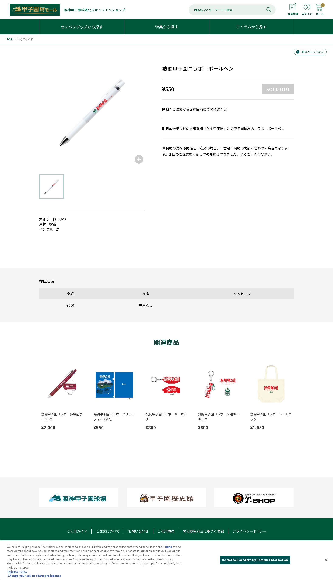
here (169, 547)
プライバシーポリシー (250, 531)
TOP (9, 39)
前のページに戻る (313, 52)
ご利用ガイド (77, 531)
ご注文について (108, 531)
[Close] (326, 560)
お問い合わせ (138, 531)
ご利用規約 (165, 531)
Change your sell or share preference (34, 576)
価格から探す (25, 39)
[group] (92, 112)
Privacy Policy (17, 572)
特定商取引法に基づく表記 (203, 531)
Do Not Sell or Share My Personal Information (255, 560)
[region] (166, 560)
